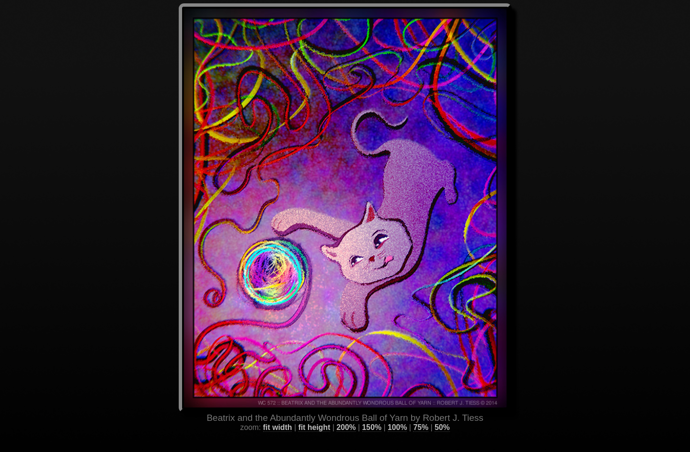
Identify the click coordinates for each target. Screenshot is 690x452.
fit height (314, 416)
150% (371, 416)
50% (442, 416)
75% (420, 416)
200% (346, 416)
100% (397, 416)
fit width (277, 416)
